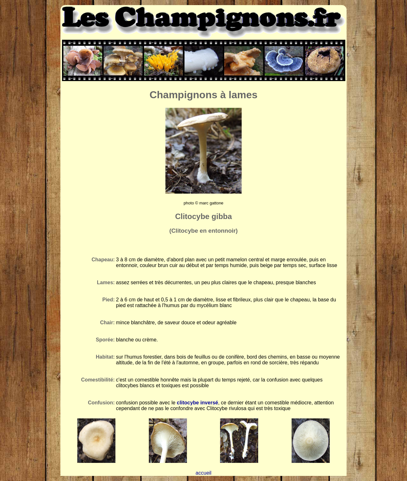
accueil (203, 473)
